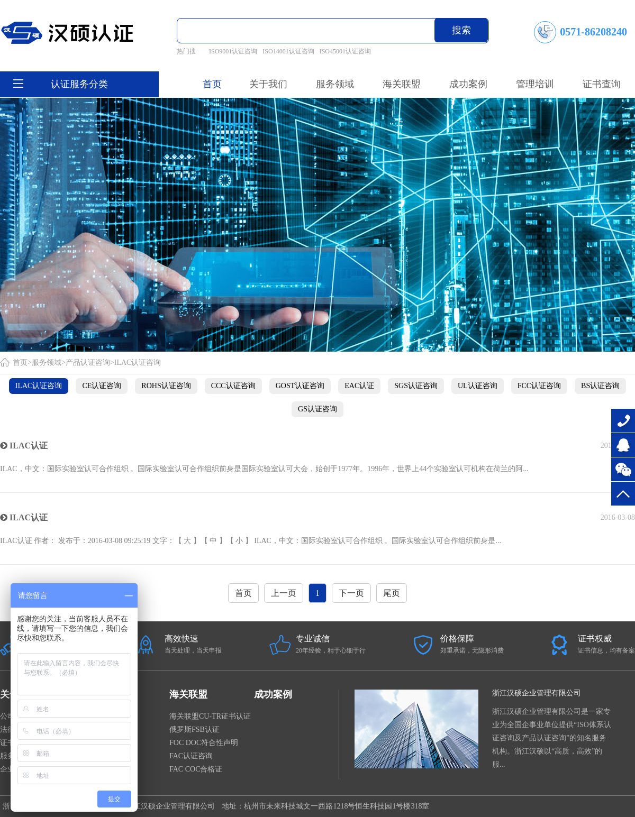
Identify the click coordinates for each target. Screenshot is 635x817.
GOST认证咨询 (300, 386)
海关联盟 (188, 694)
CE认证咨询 (101, 386)
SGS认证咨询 (416, 386)
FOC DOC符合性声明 (203, 743)
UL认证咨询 (477, 386)
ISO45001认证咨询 (345, 51)
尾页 (391, 593)
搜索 (461, 30)
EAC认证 (359, 386)
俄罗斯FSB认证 (194, 729)
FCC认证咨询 (539, 386)
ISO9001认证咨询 (233, 51)
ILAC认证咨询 (137, 362)
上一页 (283, 593)
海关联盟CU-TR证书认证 (210, 716)
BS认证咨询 (600, 386)
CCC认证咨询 (233, 386)
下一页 (351, 593)
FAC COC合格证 (195, 769)
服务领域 (46, 362)
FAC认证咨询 (191, 756)
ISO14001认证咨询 (288, 51)
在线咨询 (623, 445)
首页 (212, 84)
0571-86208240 (623, 421)
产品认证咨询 (88, 362)
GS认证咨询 (317, 409)
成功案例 (273, 694)
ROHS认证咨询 (165, 386)
